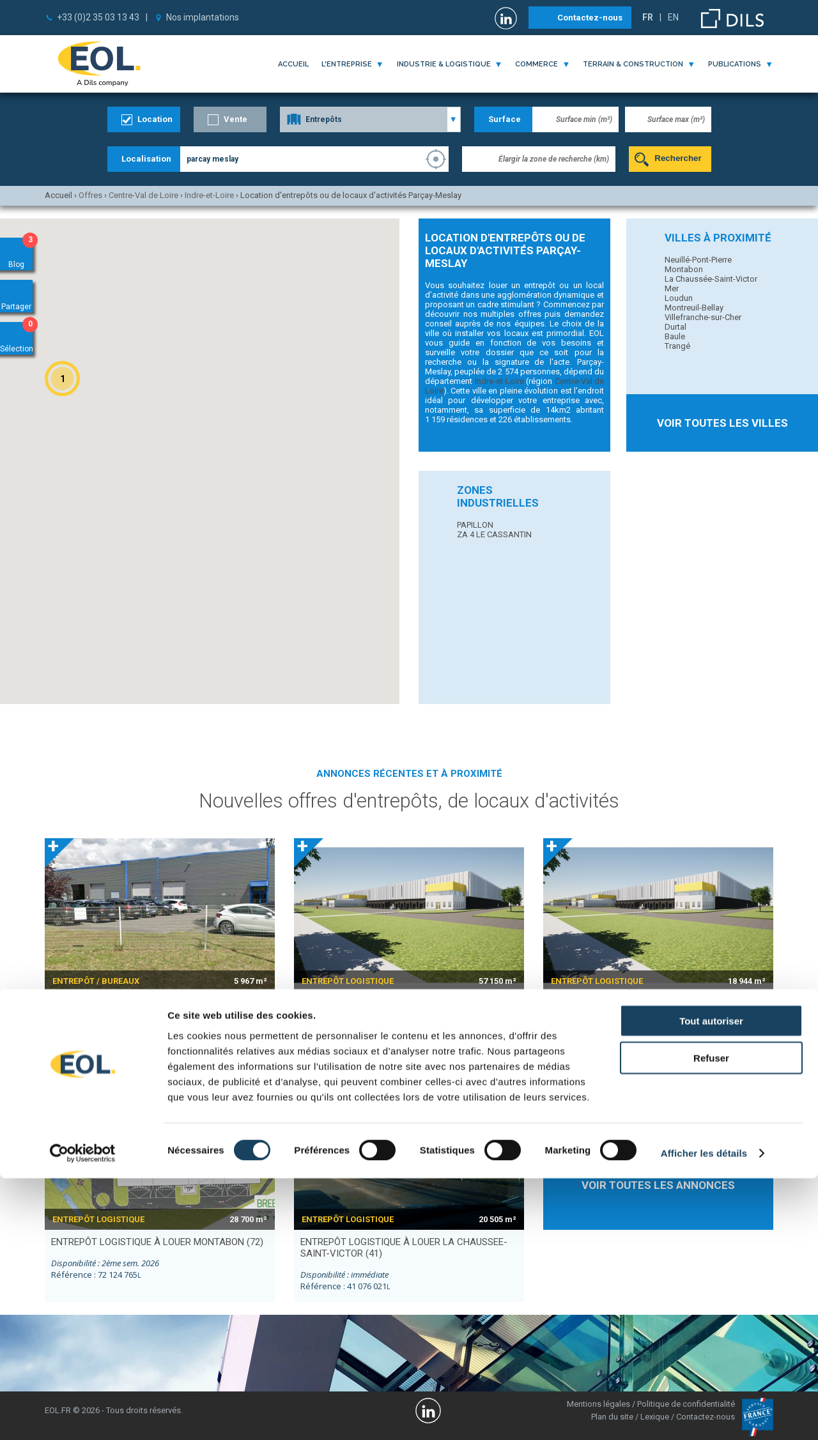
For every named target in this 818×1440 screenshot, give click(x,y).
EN (673, 17)
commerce (536, 64)
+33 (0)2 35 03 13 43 (98, 17)
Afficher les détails (704, 1414)
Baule (675, 336)
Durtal (675, 327)
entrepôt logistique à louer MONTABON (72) (157, 1242)
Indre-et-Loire (499, 381)
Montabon (684, 269)
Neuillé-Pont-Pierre (698, 259)
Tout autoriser (711, 1281)
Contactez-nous (589, 17)
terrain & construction (633, 64)
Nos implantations (202, 17)
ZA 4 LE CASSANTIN (494, 534)
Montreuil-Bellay (694, 307)
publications (734, 64)
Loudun (679, 298)
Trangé (677, 346)
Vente (235, 119)
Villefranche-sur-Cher (703, 317)
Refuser (711, 1319)
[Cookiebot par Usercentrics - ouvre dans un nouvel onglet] (83, 1415)
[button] (62, 378)
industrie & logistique (444, 64)
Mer (672, 288)
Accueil (293, 64)
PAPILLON (475, 525)
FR (647, 17)
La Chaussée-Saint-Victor (711, 279)
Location (155, 119)
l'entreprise (346, 64)
